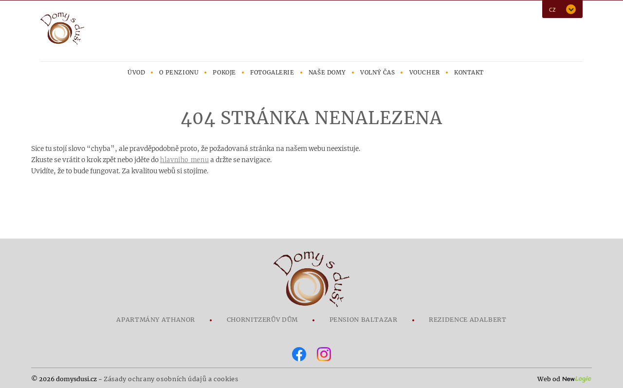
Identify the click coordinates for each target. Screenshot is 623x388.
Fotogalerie (272, 72)
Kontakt (469, 72)
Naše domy (327, 72)
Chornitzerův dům (262, 319)
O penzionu (179, 72)
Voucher (424, 72)
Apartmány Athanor (155, 319)
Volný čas (377, 72)
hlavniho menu (184, 160)
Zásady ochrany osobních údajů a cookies (171, 379)
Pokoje (224, 72)
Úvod (136, 72)
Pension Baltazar (364, 319)
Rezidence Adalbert (467, 319)
